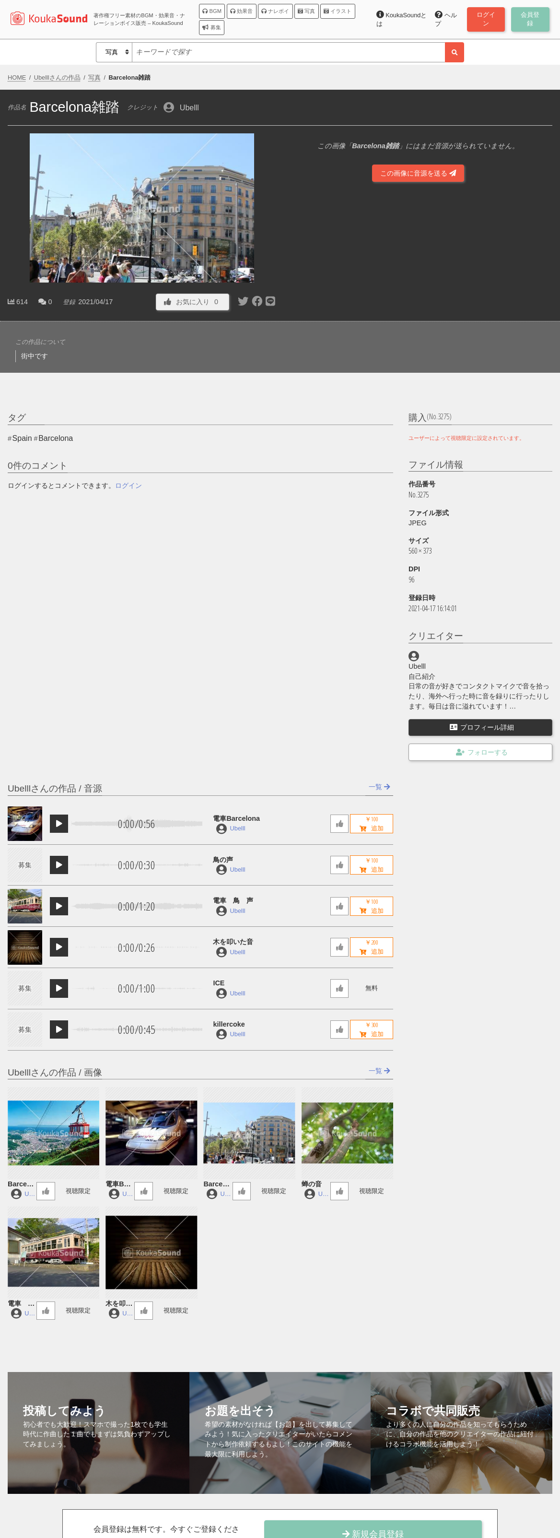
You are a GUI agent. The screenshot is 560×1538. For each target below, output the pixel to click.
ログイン (128, 485)
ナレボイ (275, 11)
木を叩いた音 (233, 942)
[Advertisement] (418, 282)
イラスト (337, 11)
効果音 (241, 11)
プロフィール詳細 (482, 727)
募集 (211, 27)
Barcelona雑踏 (216, 1184)
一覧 (379, 787)
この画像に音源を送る (418, 173)
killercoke (229, 1024)
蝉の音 (312, 1184)
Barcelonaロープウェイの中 (21, 1184)
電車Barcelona (236, 818)
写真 (306, 11)
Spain (22, 438)
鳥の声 (223, 860)
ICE (218, 983)
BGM (212, 11)
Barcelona (55, 438)
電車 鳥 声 (233, 900)
